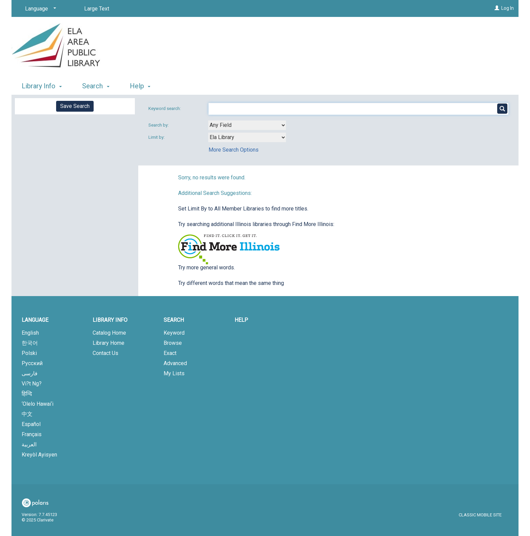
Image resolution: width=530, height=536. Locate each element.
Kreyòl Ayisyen (39, 454)
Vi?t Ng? (32, 383)
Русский (32, 363)
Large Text (96, 8)
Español (31, 424)
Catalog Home (109, 333)
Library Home (108, 343)
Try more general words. (206, 267)
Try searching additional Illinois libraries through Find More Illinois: (256, 224)
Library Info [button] (42, 86)
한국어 (30, 343)
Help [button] (140, 86)
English (30, 333)
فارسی (30, 373)
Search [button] (95, 86)
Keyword (174, 333)
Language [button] (35, 320)
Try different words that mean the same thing (231, 283)
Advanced (175, 363)
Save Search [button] (75, 106)
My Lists (174, 373)
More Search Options (234, 150)
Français (32, 434)
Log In (507, 8)
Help (241, 320)
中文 (27, 414)
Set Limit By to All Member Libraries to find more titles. (243, 208)
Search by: (159, 125)
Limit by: (157, 137)
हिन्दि (27, 393)
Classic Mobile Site (480, 514)
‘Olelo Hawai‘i (37, 404)
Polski (29, 353)
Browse (173, 343)
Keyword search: (165, 108)
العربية (29, 444)
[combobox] (247, 125)
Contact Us (105, 353)
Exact (170, 353)
